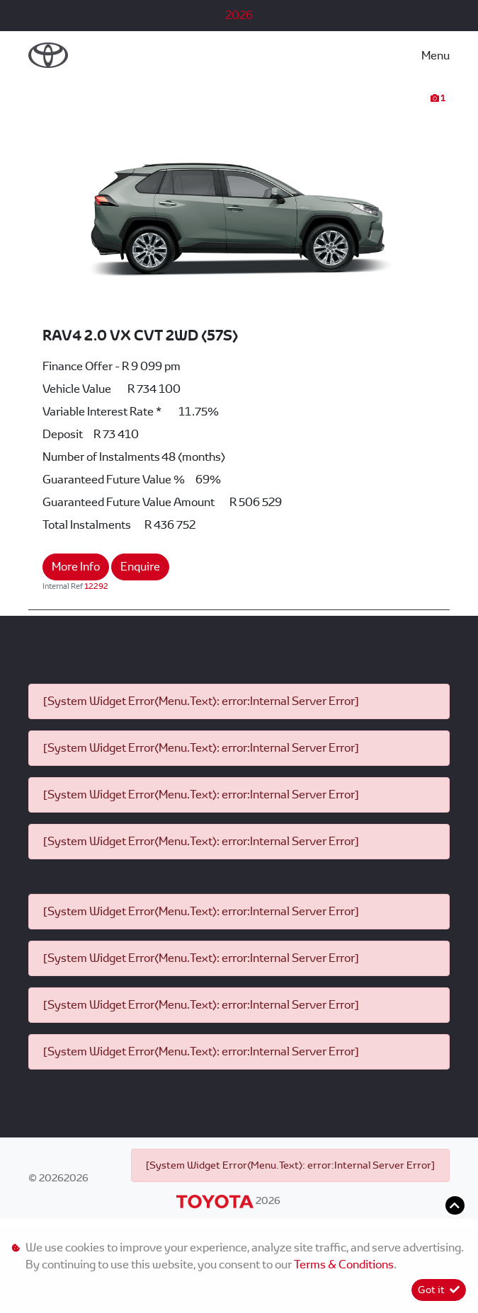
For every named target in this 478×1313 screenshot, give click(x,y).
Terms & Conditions (344, 1264)
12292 (96, 586)
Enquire (140, 566)
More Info (76, 566)
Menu (435, 55)
